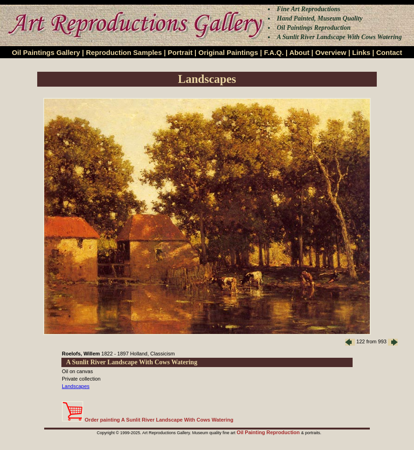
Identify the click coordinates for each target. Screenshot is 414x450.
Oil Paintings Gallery (46, 52)
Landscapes (75, 386)
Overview (331, 52)
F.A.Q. (274, 52)
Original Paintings (228, 52)
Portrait (180, 52)
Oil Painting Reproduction (269, 432)
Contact (389, 52)
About (299, 52)
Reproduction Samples (124, 52)
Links (361, 52)
